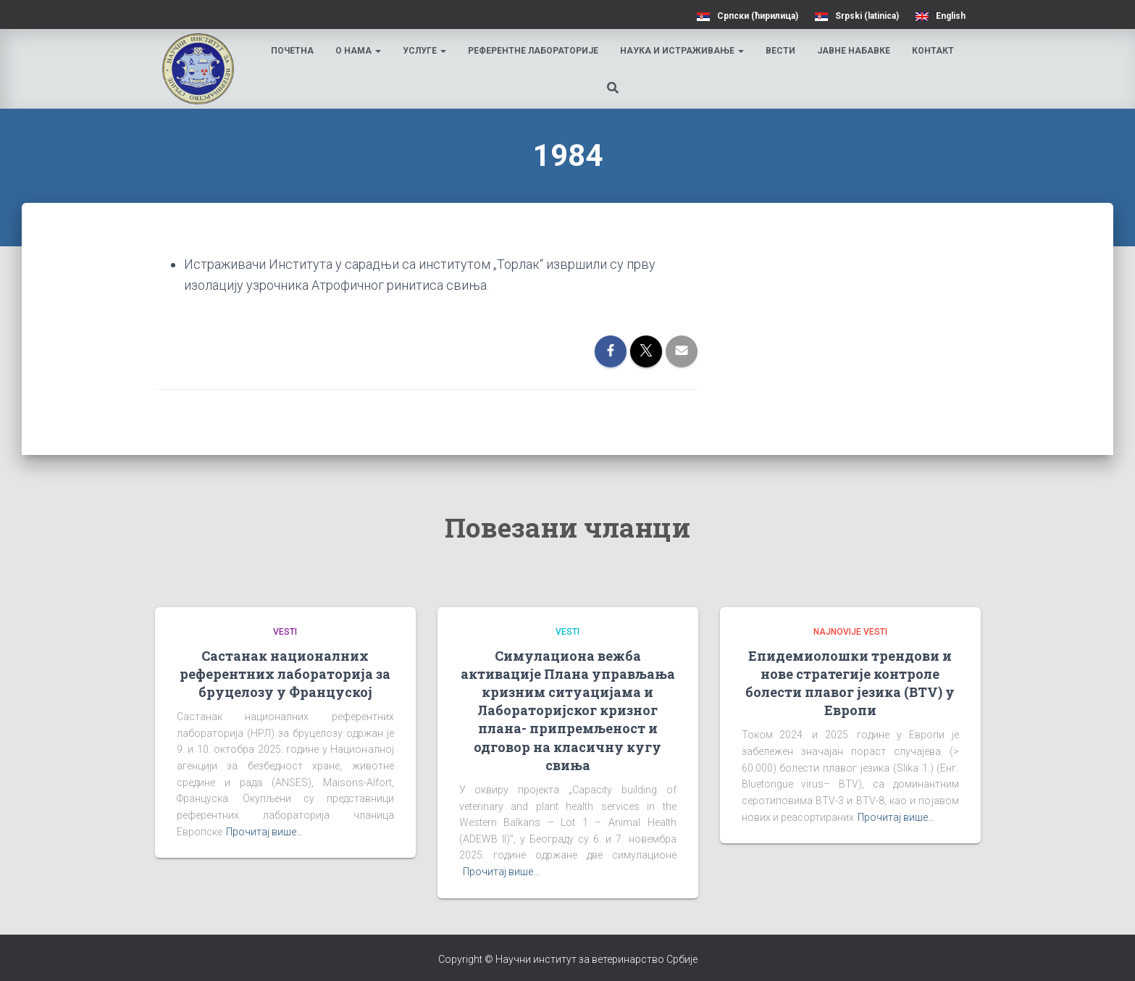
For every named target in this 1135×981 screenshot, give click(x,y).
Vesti (285, 632)
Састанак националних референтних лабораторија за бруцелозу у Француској (285, 674)
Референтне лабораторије (534, 51)
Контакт (934, 51)
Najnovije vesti (850, 632)
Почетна (293, 51)
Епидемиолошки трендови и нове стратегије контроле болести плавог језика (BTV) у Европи (850, 683)
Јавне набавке (855, 51)
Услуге (426, 51)
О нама (359, 51)
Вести (782, 51)
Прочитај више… (264, 832)
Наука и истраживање (683, 51)
